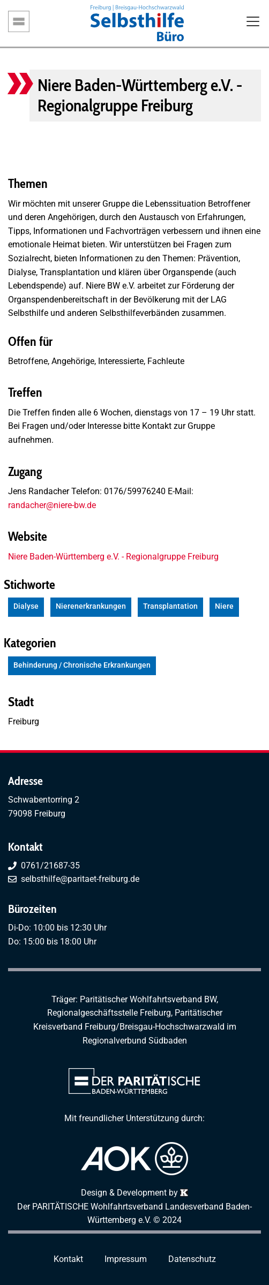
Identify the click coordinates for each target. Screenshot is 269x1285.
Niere (224, 606)
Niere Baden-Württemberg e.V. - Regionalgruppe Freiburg (113, 556)
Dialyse (26, 606)
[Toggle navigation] (253, 22)
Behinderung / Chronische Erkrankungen (82, 665)
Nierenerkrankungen (91, 606)
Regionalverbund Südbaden (135, 1040)
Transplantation (170, 606)
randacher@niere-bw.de (52, 505)
